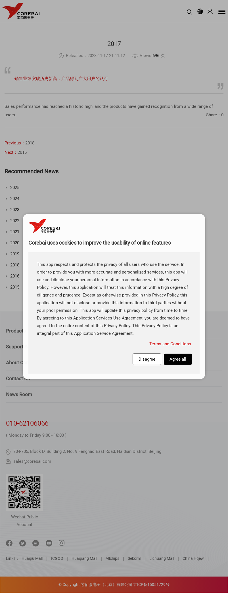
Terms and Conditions (170, 343)
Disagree (147, 359)
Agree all (178, 359)
